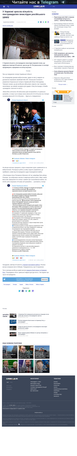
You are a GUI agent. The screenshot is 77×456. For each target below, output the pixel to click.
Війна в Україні (40, 284)
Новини (55, 14)
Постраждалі (7, 284)
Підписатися (44, 279)
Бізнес (56, 381)
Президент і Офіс (35, 381)
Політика (56, 390)
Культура (56, 385)
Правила (9, 389)
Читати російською (8, 25)
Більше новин (63, 84)
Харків (21, 284)
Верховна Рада (35, 383)
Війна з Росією (29, 284)
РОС (54, 6)
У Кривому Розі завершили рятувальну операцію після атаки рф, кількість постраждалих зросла (33, 316)
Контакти (9, 387)
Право (56, 392)
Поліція (15, 284)
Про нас (8, 385)
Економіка (57, 383)
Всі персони (34, 390)
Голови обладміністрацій (38, 387)
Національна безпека (8, 22)
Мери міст (33, 389)
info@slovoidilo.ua (38, 412)
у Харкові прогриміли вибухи (31, 265)
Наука (55, 387)
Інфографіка (63, 91)
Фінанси (56, 396)
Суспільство (58, 394)
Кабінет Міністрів (35, 385)
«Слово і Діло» (12, 405)
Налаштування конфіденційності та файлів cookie (14, 408)
